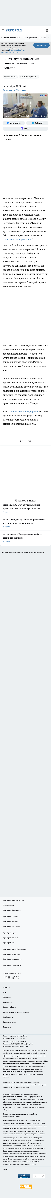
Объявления (7, 1002)
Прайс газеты (8, 1017)
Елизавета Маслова (15, 90)
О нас (5, 992)
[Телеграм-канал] (37, 123)
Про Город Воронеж (10, 917)
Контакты (7, 997)
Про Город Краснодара (12, 965)
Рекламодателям (9, 1022)
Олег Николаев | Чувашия (18, 239)
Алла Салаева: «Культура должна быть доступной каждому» (25, 538)
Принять (41, 45)
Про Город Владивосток (12, 959)
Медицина (10, 76)
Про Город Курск (9, 933)
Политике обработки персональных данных (13, 51)
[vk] (21, 441)
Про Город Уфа (9, 943)
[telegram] (30, 441)
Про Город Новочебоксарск (13, 900)
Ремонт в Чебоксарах (10, 37)
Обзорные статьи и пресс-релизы (16, 1012)
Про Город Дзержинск (11, 954)
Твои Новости (8, 905)
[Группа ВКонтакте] (14, 123)
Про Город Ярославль (11, 926)
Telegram (6, 987)
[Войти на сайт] (47, 30)
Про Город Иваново (10, 921)
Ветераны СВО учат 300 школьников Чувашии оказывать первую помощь (25, 508)
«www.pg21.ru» (21, 1036)
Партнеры (7, 1027)
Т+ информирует (29, 37)
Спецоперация (28, 76)
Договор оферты (9, 1007)
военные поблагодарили (24, 411)
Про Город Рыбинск (10, 938)
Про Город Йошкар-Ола (12, 910)
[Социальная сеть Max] (25, 129)
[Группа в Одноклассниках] (9, 977)
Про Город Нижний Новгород (14, 949)
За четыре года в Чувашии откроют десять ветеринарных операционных (25, 523)
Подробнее (8, 1110)
